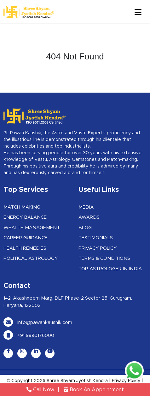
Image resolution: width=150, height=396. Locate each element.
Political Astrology (30, 258)
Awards (89, 217)
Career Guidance (25, 237)
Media (86, 207)
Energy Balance (25, 217)
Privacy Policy (97, 248)
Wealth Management (31, 227)
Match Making (21, 207)
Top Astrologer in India (110, 268)
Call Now (40, 389)
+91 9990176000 (28, 335)
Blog (85, 227)
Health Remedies (24, 248)
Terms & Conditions (104, 258)
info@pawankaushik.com (37, 322)
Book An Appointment (94, 389)
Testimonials (95, 237)
